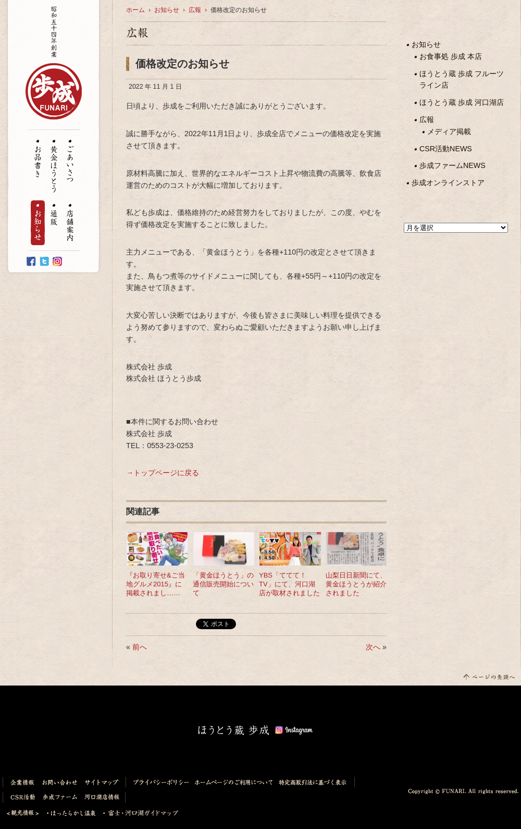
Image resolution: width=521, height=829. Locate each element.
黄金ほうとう (54, 166)
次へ (373, 647)
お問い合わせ (60, 782)
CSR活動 (21, 797)
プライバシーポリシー (159, 782)
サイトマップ (104, 782)
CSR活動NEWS (445, 149)
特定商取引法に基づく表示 (315, 782)
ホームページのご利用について (234, 782)
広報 (426, 119)
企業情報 (21, 782)
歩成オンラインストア (448, 182)
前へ (139, 647)
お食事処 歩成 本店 (450, 56)
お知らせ (38, 222)
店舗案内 (70, 222)
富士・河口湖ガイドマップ (137, 813)
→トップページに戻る (162, 472)
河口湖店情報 (104, 797)
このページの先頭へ (488, 676)
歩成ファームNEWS (452, 165)
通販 (54, 215)
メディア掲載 (449, 131)
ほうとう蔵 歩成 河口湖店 (461, 102)
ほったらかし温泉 (71, 813)
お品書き (38, 158)
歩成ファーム (60, 797)
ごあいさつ (70, 161)
